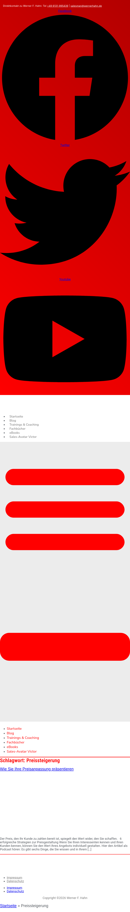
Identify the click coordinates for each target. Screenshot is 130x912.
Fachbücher (17, 429)
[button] (65, 582)
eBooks (14, 433)
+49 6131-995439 (57, 5)
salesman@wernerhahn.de (86, 5)
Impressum (14, 877)
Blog (12, 421)
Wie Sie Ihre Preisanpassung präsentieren (37, 769)
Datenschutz (15, 881)
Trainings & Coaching (24, 425)
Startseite (16, 416)
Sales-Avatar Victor (23, 437)
